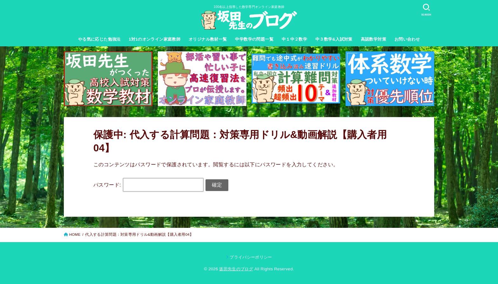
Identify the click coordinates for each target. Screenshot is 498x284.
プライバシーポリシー (251, 257)
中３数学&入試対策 (334, 39)
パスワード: (148, 185)
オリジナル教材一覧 (208, 39)
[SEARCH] (426, 10)
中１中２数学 (294, 39)
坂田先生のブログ (236, 269)
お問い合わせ (407, 39)
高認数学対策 (373, 39)
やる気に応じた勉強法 (99, 39)
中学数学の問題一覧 (254, 39)
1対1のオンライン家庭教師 (155, 39)
